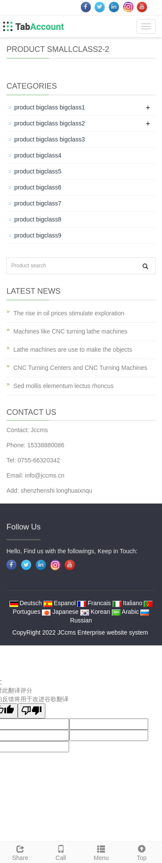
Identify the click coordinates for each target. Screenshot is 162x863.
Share (20, 851)
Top (141, 851)
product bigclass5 (37, 171)
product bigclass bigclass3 (49, 139)
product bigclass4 (37, 155)
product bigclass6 (37, 187)
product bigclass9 (37, 235)
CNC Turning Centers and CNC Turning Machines (80, 367)
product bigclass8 (37, 219)
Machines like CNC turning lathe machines (70, 331)
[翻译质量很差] (31, 711)
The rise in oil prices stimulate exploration (68, 313)
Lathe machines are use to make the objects (72, 349)
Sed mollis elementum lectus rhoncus (63, 385)
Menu (101, 851)
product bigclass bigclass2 (49, 123)
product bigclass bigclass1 (49, 107)
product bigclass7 (37, 203)
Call (61, 851)
